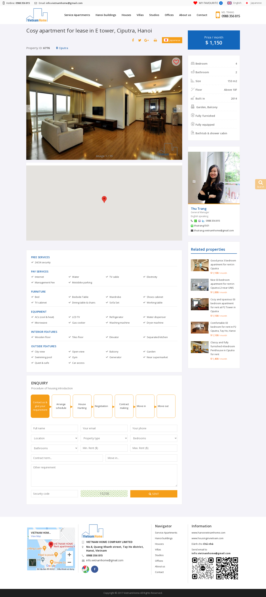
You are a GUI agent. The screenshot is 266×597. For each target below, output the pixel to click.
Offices (169, 15)
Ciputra (62, 48)
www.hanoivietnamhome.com (208, 532)
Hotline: (16, 3)
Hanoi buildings (106, 15)
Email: (58, 3)
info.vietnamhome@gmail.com (104, 560)
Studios (154, 15)
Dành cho (202, 544)
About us (185, 15)
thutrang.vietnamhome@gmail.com (214, 230)
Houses (126, 15)
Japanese (172, 40)
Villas (140, 15)
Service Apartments (77, 15)
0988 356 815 (231, 16)
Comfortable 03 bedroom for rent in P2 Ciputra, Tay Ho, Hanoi (223, 326)
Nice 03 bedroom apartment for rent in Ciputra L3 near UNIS (222, 283)
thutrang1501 (201, 225)
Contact (202, 15)
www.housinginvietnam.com (207, 538)
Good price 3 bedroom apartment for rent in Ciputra (223, 264)
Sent (154, 494)
